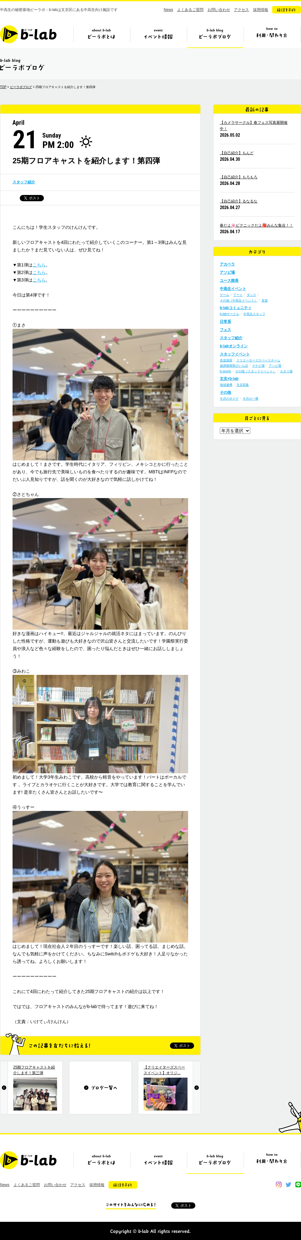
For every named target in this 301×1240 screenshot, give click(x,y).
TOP (3, 87)
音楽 (264, 300)
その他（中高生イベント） (238, 300)
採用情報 (260, 10)
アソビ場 (227, 272)
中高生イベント (233, 288)
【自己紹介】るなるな (238, 201)
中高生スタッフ (254, 314)
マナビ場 (258, 365)
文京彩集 (242, 384)
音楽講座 (226, 360)
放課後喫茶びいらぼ (234, 365)
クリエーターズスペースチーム (258, 360)
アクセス (241, 10)
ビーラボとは (101, 36)
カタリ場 (286, 371)
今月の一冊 (250, 398)
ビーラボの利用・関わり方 (272, 36)
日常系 (225, 321)
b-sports (225, 371)
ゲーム (224, 295)
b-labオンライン (234, 346)
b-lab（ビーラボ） (28, 34)
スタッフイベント (235, 354)
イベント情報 (158, 36)
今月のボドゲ (229, 398)
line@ (298, 1184)
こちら (39, 264)
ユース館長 (229, 280)
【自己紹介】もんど (237, 153)
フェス (225, 330)
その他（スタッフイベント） (255, 371)
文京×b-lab (229, 378)
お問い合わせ (219, 10)
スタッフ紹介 (24, 182)
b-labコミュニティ (235, 308)
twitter (288, 1184)
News (168, 10)
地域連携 (226, 384)
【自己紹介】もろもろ (238, 177)
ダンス (251, 295)
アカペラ (227, 264)
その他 (225, 392)
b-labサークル (229, 314)
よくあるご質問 (190, 10)
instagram (279, 1184)
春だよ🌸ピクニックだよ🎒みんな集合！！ (256, 225)
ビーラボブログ (215, 36)
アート (238, 295)
